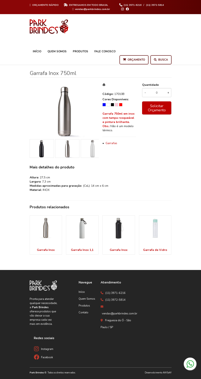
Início (37, 51)
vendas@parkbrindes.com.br (119, 313)
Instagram (47, 349)
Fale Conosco (105, 51)
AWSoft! (167, 372)
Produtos (80, 51)
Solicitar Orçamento (157, 108)
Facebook (47, 357)
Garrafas (111, 143)
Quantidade (150, 85)
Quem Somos (57, 51)
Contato (83, 312)
